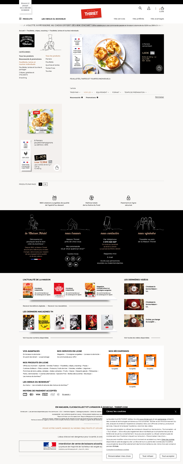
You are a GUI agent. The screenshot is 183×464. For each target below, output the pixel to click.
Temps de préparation (135, 92)
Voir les (87, 92)
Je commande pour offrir (67, 357)
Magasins (60, 354)
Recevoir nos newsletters (57, 306)
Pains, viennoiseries (30, 374)
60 (45, 184)
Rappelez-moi (110, 254)
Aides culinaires (56, 371)
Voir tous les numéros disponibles (36, 338)
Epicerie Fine (61, 374)
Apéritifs (42, 366)
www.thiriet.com (145, 419)
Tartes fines (50, 68)
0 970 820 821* (110, 242)
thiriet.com (24, 411)
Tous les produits (26, 56)
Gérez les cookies (95, 411)
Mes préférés (138, 19)
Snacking (23, 78)
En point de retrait (30, 357)
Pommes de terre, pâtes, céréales (35, 371)
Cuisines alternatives (47, 374)
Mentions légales (69, 411)
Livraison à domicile (91, 354)
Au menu (26, 385)
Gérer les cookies (168, 439)
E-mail (110, 257)
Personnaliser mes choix (119, 456)
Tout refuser (147, 456)
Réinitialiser (159, 97)
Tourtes (49, 71)
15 (40, 184)
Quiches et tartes (52, 65)
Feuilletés (49, 62)
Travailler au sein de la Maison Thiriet (147, 240)
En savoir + (66, 394)
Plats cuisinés (43, 368)
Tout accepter (168, 456)
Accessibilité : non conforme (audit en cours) (66, 414)
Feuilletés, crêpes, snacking (37, 31)
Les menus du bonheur (54, 19)
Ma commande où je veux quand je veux (73, 247)
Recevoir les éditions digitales (34, 306)
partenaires (162, 419)
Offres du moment (30, 366)
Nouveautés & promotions (30, 59)
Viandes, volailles (75, 368)
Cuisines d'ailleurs (29, 368)
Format (115, 92)
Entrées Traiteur (53, 366)
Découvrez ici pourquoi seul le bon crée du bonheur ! (36, 241)
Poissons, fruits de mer (58, 368)
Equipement (101, 92)
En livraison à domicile (31, 354)
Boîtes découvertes (75, 374)
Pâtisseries (93, 371)
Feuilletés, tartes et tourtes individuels (64, 31)
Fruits (65, 371)
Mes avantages (157, 19)
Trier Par (74, 92)
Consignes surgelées (74, 354)
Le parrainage (44, 357)
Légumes (86, 368)
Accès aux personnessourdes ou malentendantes (110, 262)
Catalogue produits (82, 411)
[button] (149, 9)
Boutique (87, 374)
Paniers (49, 59)
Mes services (119, 19)
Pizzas (85, 366)
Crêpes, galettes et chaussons (26, 73)
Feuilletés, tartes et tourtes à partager (30, 68)
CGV (60, 411)
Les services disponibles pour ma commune (43, 411)
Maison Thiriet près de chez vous (73, 240)
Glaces (71, 371)
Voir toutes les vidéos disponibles (136, 338)
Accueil (22, 31)
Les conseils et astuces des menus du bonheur (50, 385)
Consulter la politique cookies (117, 450)
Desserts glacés (82, 371)
